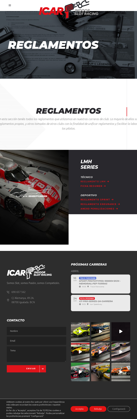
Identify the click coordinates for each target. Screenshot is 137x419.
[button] (9, 410)
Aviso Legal (14, 412)
